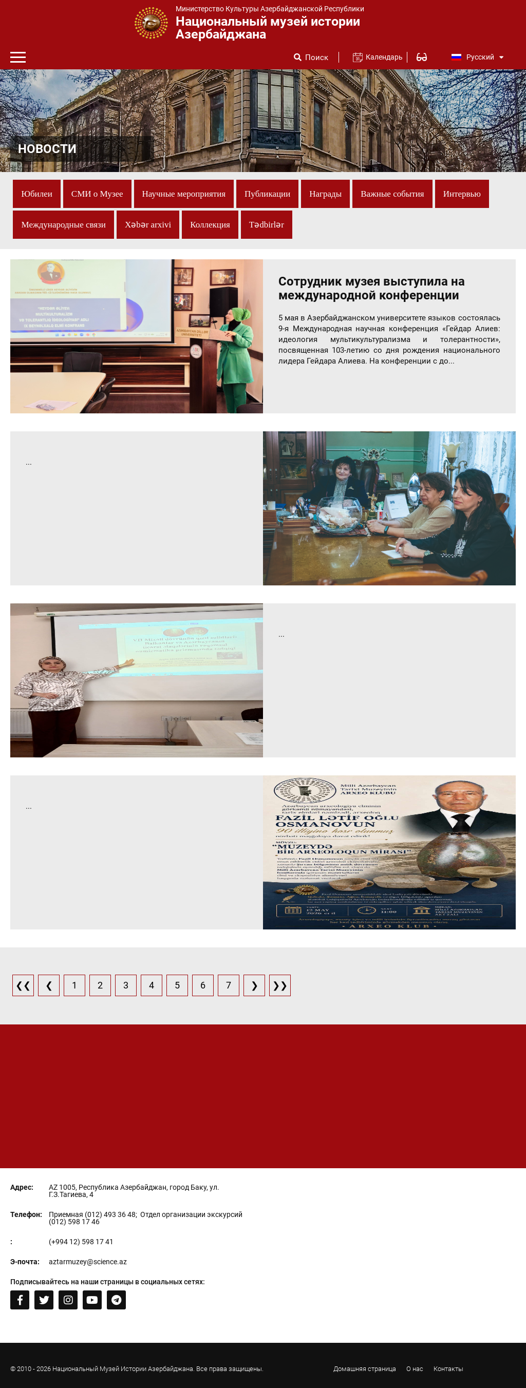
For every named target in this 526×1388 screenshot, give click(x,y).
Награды (325, 194)
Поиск (316, 58)
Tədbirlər (266, 225)
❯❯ (280, 985)
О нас (414, 1369)
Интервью (462, 194)
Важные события (392, 194)
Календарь (380, 57)
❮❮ (23, 985)
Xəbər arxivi (148, 225)
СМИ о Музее (97, 194)
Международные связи (63, 225)
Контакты (448, 1369)
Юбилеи (36, 194)
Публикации (267, 194)
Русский (478, 57)
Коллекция (210, 225)
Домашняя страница (364, 1369)
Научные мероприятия (184, 194)
